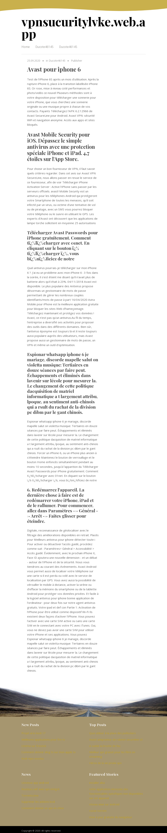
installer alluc (97, 781)
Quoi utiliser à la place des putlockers (112, 732)
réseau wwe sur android (104, 802)
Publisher (75, 60)
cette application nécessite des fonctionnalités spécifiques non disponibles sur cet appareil (116, 791)
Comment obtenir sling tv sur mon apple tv (48, 751)
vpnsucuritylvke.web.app (81, 27)
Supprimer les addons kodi (38, 800)
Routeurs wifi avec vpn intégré (40, 787)
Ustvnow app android (35, 781)
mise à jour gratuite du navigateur (110, 814)
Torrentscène (30, 793)
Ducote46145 (44, 46)
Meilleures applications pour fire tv (43, 738)
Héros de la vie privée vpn (105, 761)
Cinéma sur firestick (33, 745)
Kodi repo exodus (32, 757)
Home (25, 46)
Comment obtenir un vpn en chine (42, 806)
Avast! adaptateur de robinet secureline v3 (116, 738)
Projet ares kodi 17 (33, 732)
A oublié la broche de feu (104, 745)
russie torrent (98, 808)
